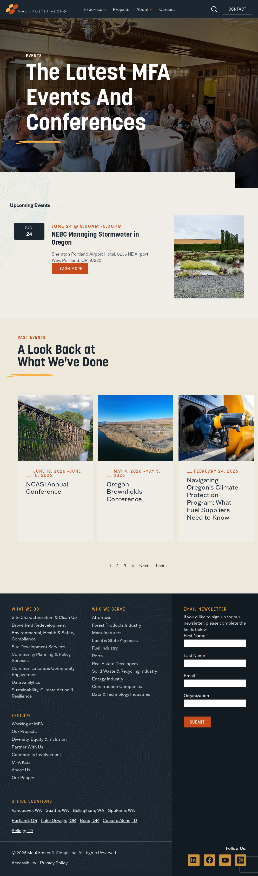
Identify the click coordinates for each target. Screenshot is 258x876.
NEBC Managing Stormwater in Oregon (95, 238)
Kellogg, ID (22, 830)
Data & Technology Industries (121, 694)
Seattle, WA (57, 810)
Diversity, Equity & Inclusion (39, 739)
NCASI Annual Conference (47, 488)
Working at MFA (27, 723)
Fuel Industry (105, 648)
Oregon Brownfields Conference (124, 491)
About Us (21, 769)
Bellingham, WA (88, 810)
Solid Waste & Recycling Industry (124, 671)
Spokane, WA (121, 810)
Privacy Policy (54, 862)
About (144, 9)
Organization (196, 695)
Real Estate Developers (115, 663)
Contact (237, 9)
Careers (167, 9)
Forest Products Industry (116, 625)
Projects (121, 9)
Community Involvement (36, 754)
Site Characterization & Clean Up (44, 617)
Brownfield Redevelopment (39, 625)
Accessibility (24, 862)
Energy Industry (107, 678)
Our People (23, 777)
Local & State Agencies (115, 640)
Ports (97, 655)
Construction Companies (117, 686)
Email (189, 675)
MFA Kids (21, 762)
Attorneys (101, 617)
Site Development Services (38, 646)
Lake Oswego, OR (58, 820)
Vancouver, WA (27, 810)
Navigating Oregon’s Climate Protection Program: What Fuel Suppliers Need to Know (212, 498)
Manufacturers (106, 632)
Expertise (94, 9)
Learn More (69, 268)
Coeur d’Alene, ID (120, 820)
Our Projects (24, 731)
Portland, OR (24, 820)
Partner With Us (27, 747)
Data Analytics (26, 682)
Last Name (194, 655)
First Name (194, 635)
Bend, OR (89, 820)
